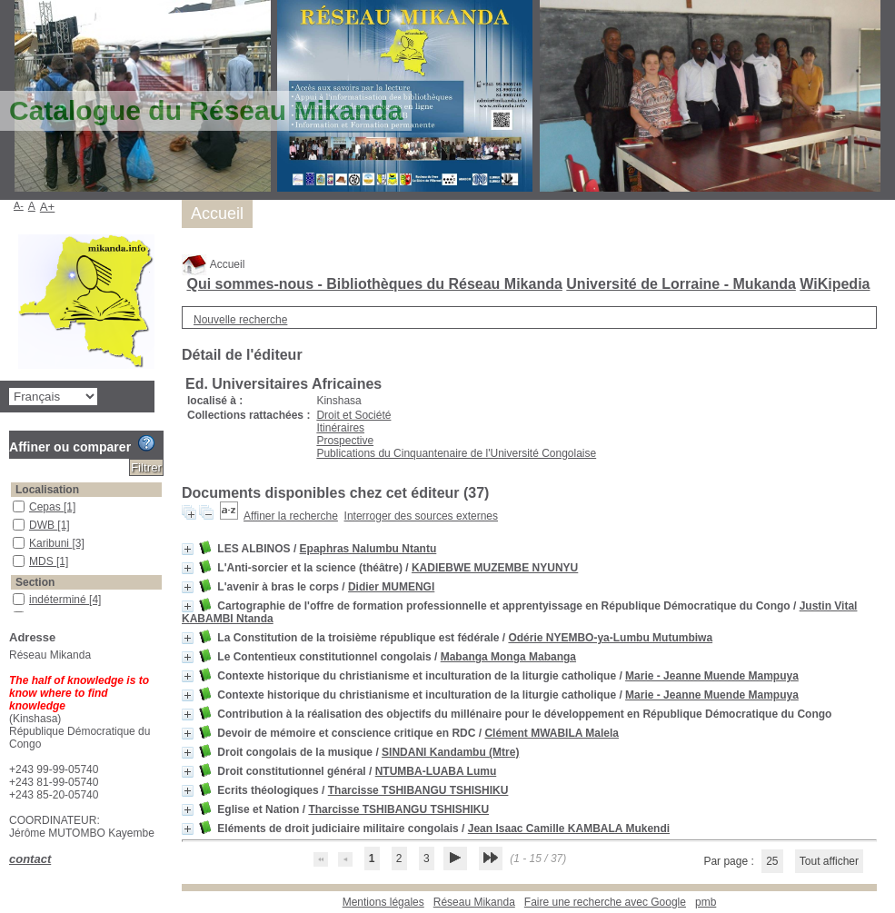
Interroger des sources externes (421, 516)
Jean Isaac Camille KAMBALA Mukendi (569, 828)
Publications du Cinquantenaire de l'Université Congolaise (456, 453)
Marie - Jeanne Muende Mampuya (712, 676)
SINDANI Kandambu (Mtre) (450, 752)
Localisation (47, 489)
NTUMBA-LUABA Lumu (436, 771)
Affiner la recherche (291, 516)
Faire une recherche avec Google (605, 902)
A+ (47, 206)
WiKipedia (835, 284)
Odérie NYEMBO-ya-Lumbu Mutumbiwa (610, 637)
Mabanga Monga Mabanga (508, 656)
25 (772, 861)
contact (30, 859)
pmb (705, 902)
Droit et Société (353, 415)
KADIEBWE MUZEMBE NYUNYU (495, 567)
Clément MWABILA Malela (551, 733)
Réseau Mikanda (474, 902)
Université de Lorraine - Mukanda (681, 284)
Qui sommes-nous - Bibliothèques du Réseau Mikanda (374, 284)
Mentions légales (383, 902)
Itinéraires (340, 428)
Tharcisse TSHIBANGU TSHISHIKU (418, 790)
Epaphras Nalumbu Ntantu (368, 548)
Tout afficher (829, 861)
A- (19, 205)
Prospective (344, 440)
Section (35, 582)
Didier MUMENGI (391, 587)
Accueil (213, 264)
